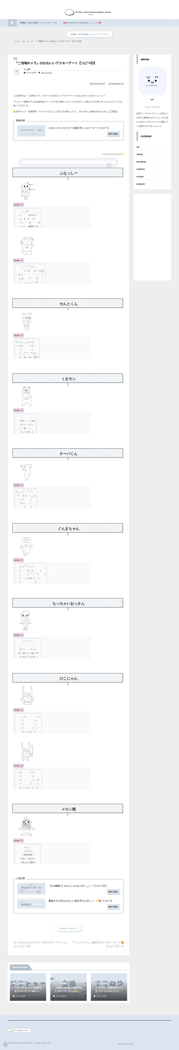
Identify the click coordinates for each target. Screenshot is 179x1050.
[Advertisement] (152, 237)
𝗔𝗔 (15, 58)
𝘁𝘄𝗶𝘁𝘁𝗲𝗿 (148, 107)
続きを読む (113, 134)
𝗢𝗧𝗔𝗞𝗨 (140, 177)
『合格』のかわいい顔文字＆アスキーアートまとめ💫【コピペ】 (68, 991)
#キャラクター (46, 73)
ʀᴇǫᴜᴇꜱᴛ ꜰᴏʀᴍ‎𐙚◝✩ (68, 928)
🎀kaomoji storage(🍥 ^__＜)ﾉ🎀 (82, 23)
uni (28, 69)
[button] (170, 23)
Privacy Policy (125, 1044)
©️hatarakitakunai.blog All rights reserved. (28, 1043)
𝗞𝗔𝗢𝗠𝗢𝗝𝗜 (22, 983)
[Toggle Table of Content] (107, 164)
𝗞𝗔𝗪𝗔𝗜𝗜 (140, 184)
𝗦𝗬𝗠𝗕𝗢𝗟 (140, 169)
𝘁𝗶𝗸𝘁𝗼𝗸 (157, 107)
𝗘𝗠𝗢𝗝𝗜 (139, 154)
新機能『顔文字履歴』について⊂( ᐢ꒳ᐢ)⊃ (38, 23)
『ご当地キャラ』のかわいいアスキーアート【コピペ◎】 (55, 63)
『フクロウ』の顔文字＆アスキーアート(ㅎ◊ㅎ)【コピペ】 (109, 991)
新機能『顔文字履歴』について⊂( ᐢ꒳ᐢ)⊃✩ (89, 34)
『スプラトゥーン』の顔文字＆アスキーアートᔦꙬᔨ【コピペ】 (28, 991)
